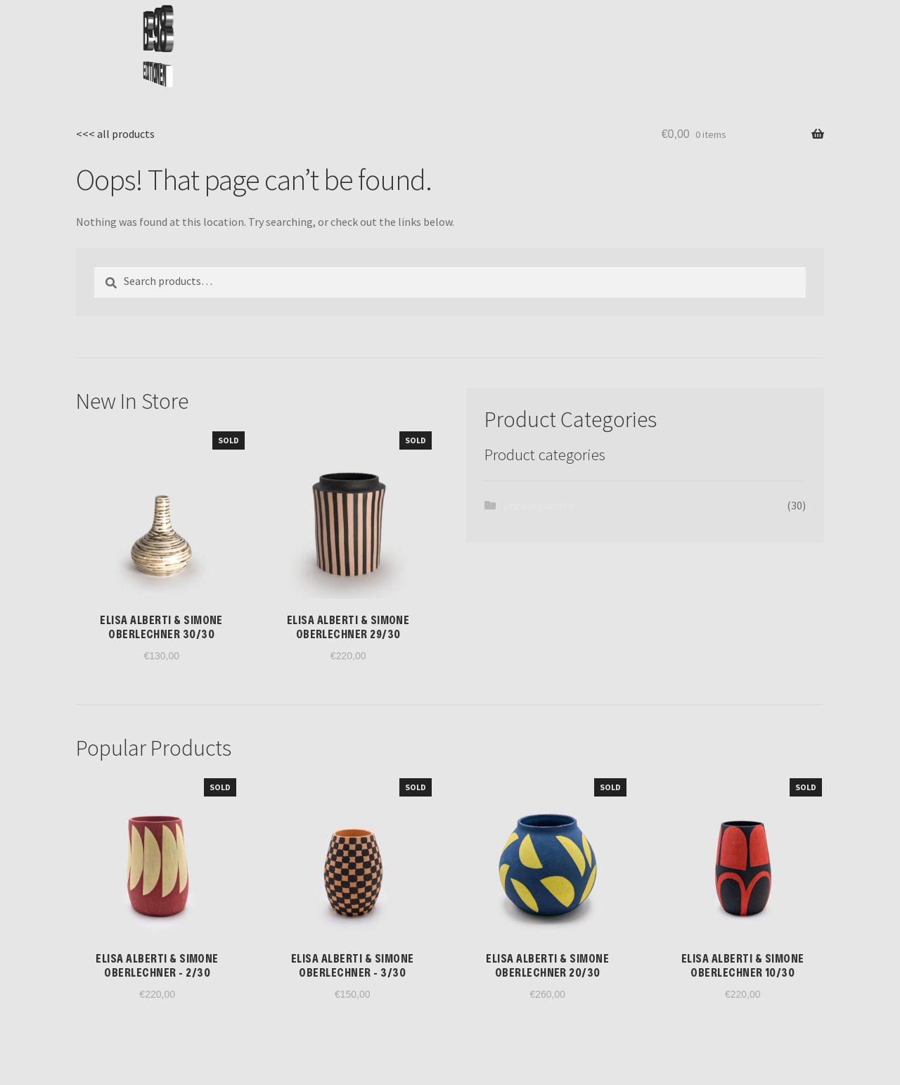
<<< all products (115, 134)
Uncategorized (538, 505)
